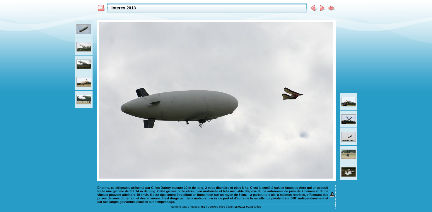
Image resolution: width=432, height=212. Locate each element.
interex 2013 (124, 8)
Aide (258, 206)
